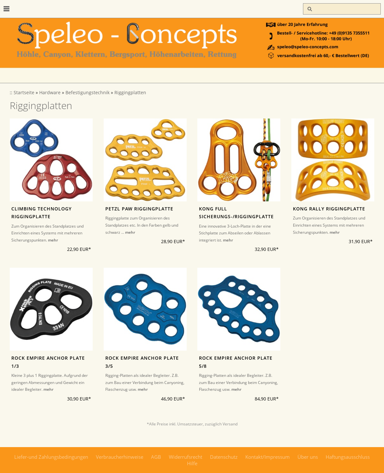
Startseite (24, 93)
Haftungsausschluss (348, 457)
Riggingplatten (130, 93)
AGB (156, 457)
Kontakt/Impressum (267, 457)
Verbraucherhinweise (119, 457)
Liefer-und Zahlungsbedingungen (51, 457)
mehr (53, 240)
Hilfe (192, 463)
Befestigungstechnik (87, 93)
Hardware (50, 93)
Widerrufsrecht (185, 457)
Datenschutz (224, 457)
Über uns (307, 457)
